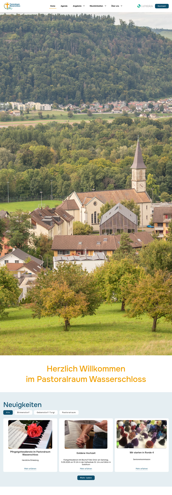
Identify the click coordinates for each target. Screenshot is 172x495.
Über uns (115, 6)
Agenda (64, 6)
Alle (8, 412)
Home (52, 6)
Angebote (77, 6)
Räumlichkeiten (96, 6)
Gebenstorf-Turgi (46, 412)
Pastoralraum (69, 412)
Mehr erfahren (30, 469)
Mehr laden (86, 478)
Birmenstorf (23, 412)
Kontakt (162, 6)
